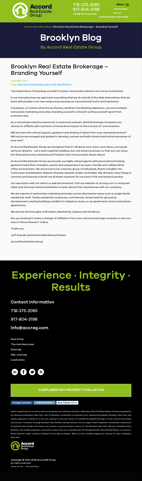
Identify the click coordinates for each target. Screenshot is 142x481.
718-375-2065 (86, 5)
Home (28, 27)
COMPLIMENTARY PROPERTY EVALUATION (71, 390)
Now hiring (17, 339)
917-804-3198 (86, 9)
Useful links (18, 360)
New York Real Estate (58, 84)
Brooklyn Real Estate (31, 84)
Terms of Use (17, 466)
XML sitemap (19, 354)
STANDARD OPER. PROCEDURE (114, 17)
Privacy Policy (32, 466)
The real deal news (22, 344)
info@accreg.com (85, 14)
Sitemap (16, 349)
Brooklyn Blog (42, 27)
